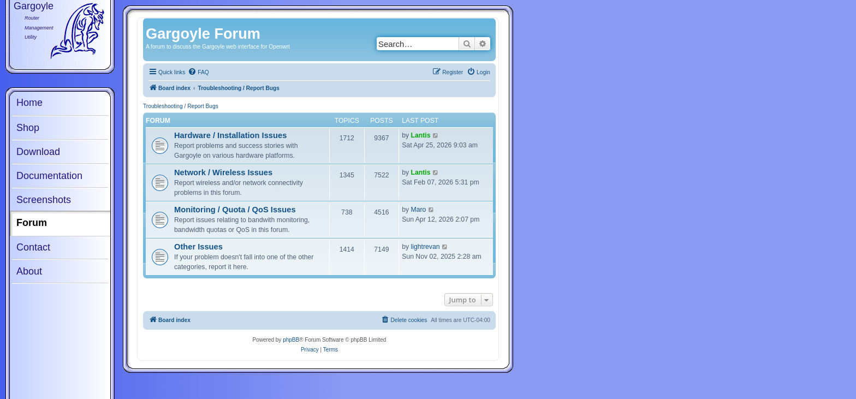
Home (29, 102)
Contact (33, 247)
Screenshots (43, 199)
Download (38, 151)
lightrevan (425, 247)
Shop (27, 127)
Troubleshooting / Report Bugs (180, 106)
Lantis (421, 135)
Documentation (49, 175)
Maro (418, 209)
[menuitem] (198, 73)
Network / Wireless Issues (223, 172)
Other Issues (198, 246)
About (29, 271)
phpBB (291, 340)
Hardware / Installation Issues (230, 135)
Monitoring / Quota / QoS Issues (235, 209)
